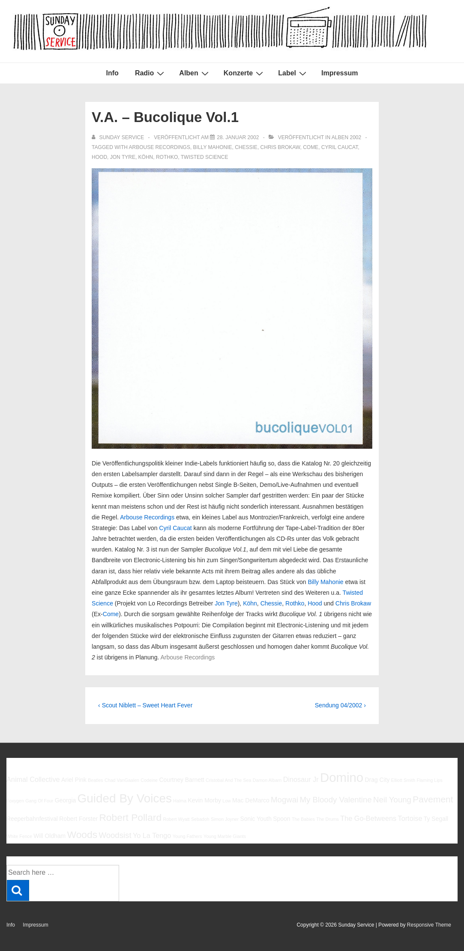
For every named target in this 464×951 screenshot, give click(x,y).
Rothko (167, 157)
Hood (99, 157)
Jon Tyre (122, 157)
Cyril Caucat (339, 147)
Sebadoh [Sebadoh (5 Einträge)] (200, 819)
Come (310, 147)
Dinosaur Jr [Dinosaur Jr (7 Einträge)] (301, 779)
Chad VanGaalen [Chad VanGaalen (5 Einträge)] (122, 780)
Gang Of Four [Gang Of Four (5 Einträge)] (39, 800)
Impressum (339, 73)
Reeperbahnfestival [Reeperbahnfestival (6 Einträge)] (32, 818)
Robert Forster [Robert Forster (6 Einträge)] (78, 818)
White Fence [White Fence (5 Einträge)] (19, 836)
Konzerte (244, 73)
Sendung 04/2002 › (340, 705)
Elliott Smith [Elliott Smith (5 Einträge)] (403, 780)
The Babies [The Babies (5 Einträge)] (303, 819)
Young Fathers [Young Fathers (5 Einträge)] (187, 836)
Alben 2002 (346, 137)
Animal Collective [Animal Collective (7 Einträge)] (33, 779)
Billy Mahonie (212, 147)
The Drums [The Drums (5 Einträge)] (327, 819)
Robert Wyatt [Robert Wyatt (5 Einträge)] (176, 819)
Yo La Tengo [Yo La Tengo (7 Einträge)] (152, 835)
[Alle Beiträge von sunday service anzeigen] (118, 137)
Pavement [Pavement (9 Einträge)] (433, 799)
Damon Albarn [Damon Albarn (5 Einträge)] (267, 780)
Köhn (145, 157)
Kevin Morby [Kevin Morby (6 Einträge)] (204, 800)
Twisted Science (204, 157)
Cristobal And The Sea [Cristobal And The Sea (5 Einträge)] (228, 780)
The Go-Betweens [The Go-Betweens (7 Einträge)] (368, 818)
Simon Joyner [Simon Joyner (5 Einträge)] (225, 819)
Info (112, 73)
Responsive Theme (429, 925)
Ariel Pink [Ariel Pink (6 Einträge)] (74, 779)
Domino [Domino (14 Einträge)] (341, 777)
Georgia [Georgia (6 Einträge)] (65, 800)
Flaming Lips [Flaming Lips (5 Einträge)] (429, 780)
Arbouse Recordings (159, 147)
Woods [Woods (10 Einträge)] (82, 834)
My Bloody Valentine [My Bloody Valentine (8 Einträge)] (336, 799)
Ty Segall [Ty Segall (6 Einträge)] (436, 818)
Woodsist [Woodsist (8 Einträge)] (115, 835)
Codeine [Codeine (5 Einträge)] (149, 780)
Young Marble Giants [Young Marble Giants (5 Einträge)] (225, 836)
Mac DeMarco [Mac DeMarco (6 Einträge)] (250, 800)
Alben (194, 73)
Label (293, 73)
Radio (150, 73)
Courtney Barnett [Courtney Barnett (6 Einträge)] (181, 779)
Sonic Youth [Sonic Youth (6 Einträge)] (256, 818)
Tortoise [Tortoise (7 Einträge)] (410, 818)
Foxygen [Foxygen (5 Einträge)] (15, 800)
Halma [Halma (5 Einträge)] (179, 800)
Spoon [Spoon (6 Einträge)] (281, 818)
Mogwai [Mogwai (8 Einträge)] (284, 799)
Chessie (246, 147)
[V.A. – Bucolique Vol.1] (238, 137)
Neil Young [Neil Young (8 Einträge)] (392, 799)
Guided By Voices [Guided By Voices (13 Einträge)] (125, 798)
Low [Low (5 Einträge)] (226, 800)
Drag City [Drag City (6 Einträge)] (377, 779)
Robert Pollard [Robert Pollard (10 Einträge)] (130, 817)
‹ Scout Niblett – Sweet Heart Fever (145, 705)
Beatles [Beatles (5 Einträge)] (95, 780)
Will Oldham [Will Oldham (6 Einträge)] (49, 835)
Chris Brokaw (280, 147)
